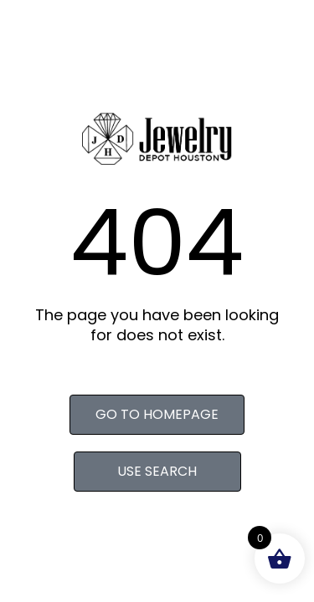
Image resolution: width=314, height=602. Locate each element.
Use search (157, 471)
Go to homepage (157, 414)
